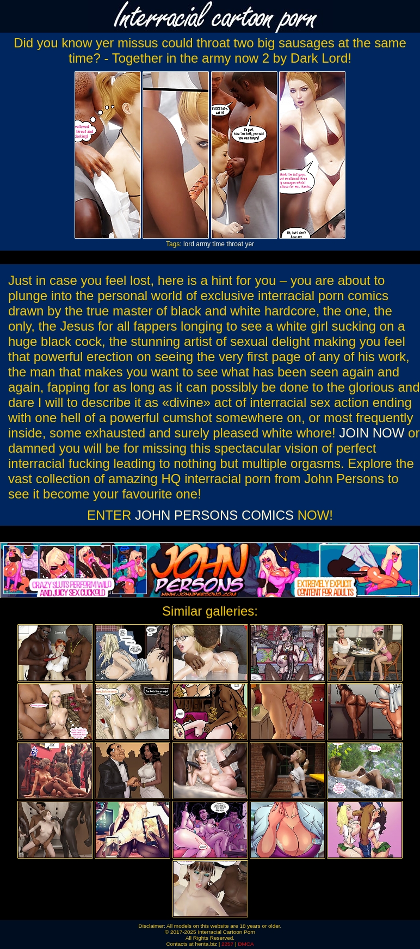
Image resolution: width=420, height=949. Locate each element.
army (203, 244)
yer (249, 244)
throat (234, 244)
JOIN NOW (371, 432)
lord (188, 244)
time (218, 244)
